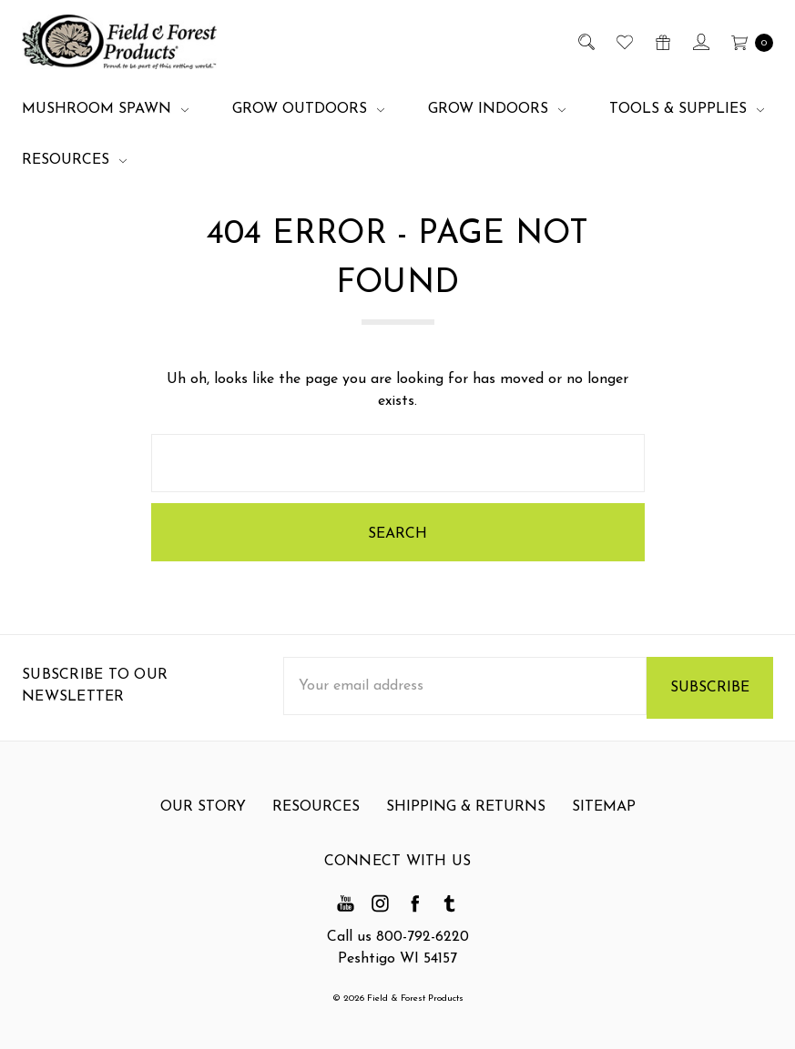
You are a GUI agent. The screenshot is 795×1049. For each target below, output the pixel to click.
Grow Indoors (497, 109)
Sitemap (604, 816)
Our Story (203, 816)
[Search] (585, 41)
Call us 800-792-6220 (398, 937)
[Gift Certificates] (661, 41)
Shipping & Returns (465, 816)
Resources (74, 160)
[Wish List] (623, 41)
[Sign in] (700, 41)
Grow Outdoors (308, 109)
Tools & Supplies (686, 109)
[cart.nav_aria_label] (747, 41)
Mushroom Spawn (105, 109)
